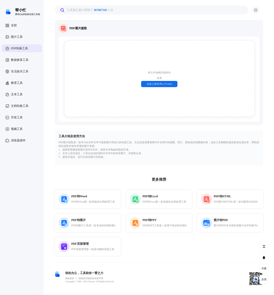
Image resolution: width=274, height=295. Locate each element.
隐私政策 (69, 278)
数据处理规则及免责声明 (91, 278)
